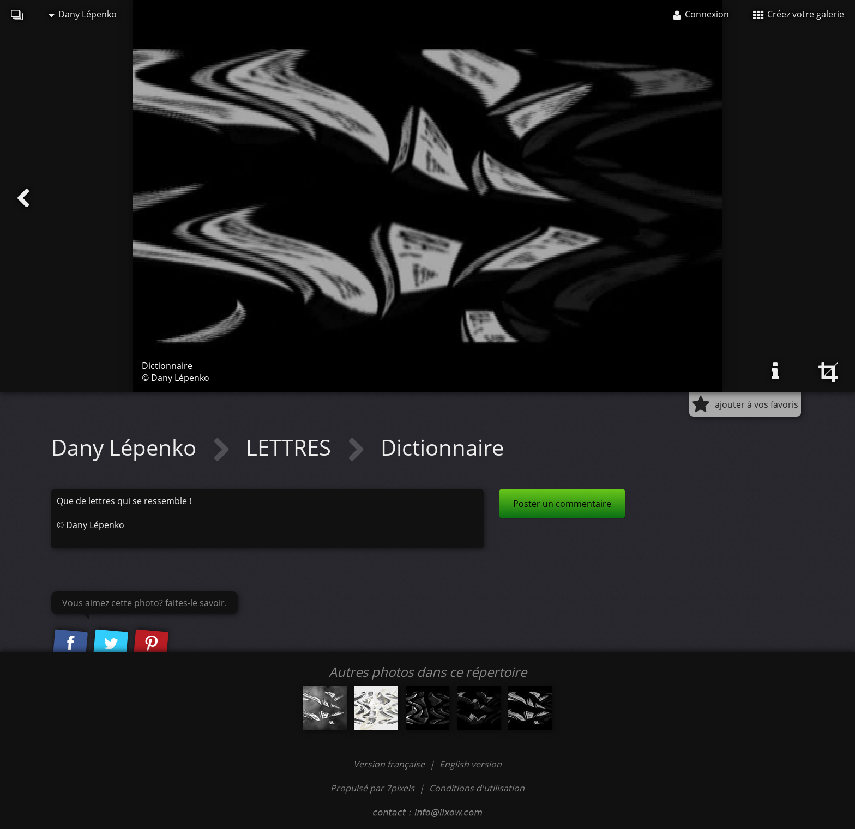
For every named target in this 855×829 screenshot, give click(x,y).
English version (470, 764)
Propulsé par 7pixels (372, 788)
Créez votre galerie (798, 14)
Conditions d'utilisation (477, 788)
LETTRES (291, 447)
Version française (390, 764)
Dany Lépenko (83, 14)
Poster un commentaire (562, 504)
